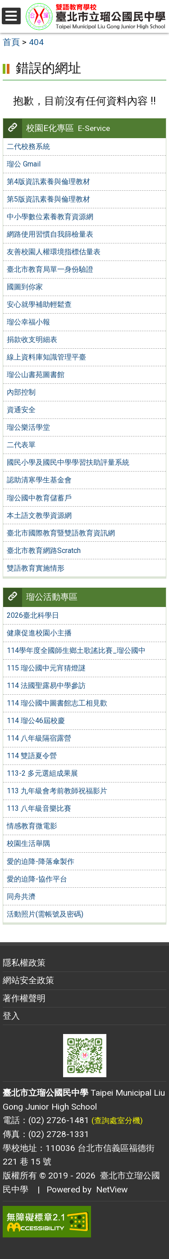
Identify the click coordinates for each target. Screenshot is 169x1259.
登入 (11, 1016)
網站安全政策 (28, 980)
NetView (112, 1189)
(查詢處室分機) (117, 1120)
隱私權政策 (24, 963)
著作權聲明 (24, 998)
